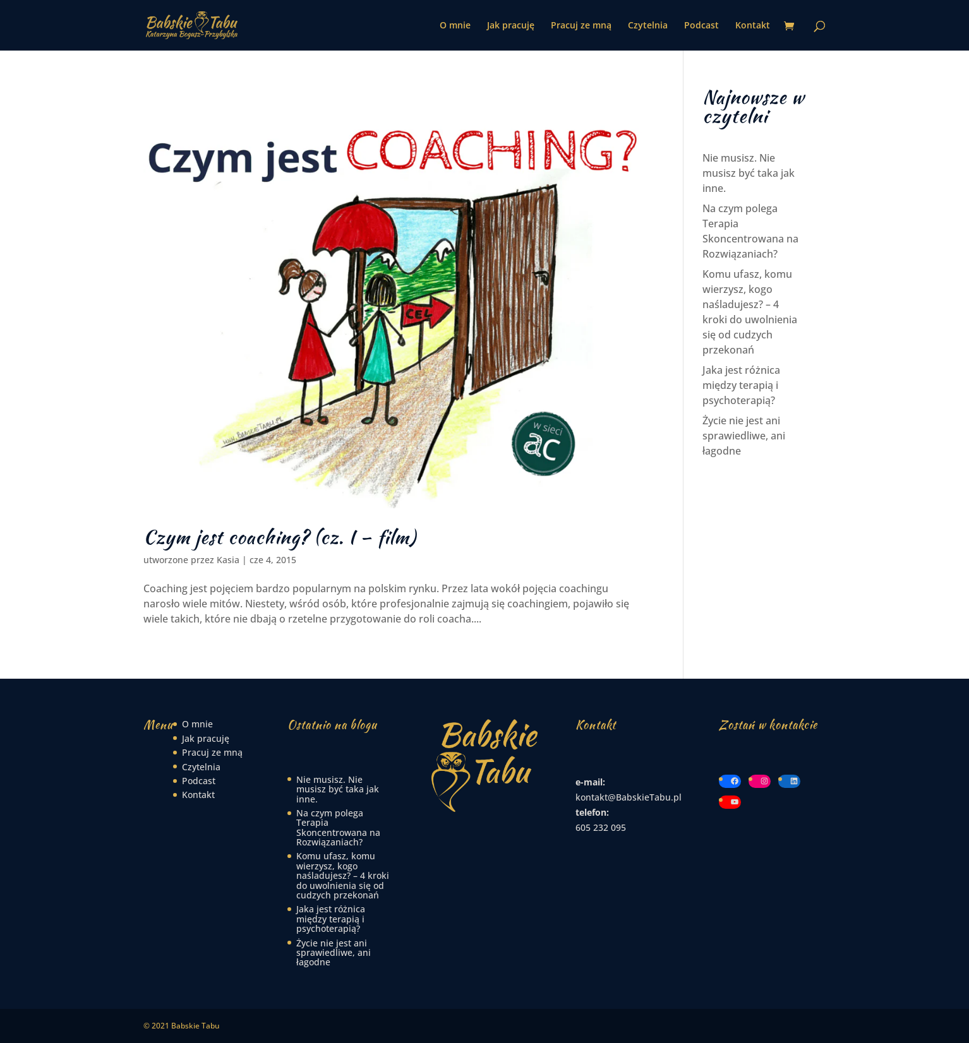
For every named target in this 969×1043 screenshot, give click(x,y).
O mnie (455, 26)
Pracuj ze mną (581, 26)
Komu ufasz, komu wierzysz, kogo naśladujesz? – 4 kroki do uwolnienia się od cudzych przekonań (342, 875)
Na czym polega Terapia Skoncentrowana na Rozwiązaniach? (338, 827)
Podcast (701, 26)
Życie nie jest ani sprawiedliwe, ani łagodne (743, 436)
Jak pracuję (510, 26)
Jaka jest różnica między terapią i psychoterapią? (741, 385)
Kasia (228, 560)
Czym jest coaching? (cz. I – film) (279, 537)
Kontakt (752, 26)
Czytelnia (648, 26)
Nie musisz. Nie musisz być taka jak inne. (748, 173)
